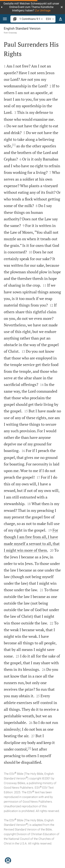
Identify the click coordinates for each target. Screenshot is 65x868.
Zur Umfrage (42, 10)
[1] (13, 145)
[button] (61, 7)
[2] (29, 748)
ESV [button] (50, 19)
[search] (29, 19)
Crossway (12, 32)
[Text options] (60, 19)
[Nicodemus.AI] (8, 860)
